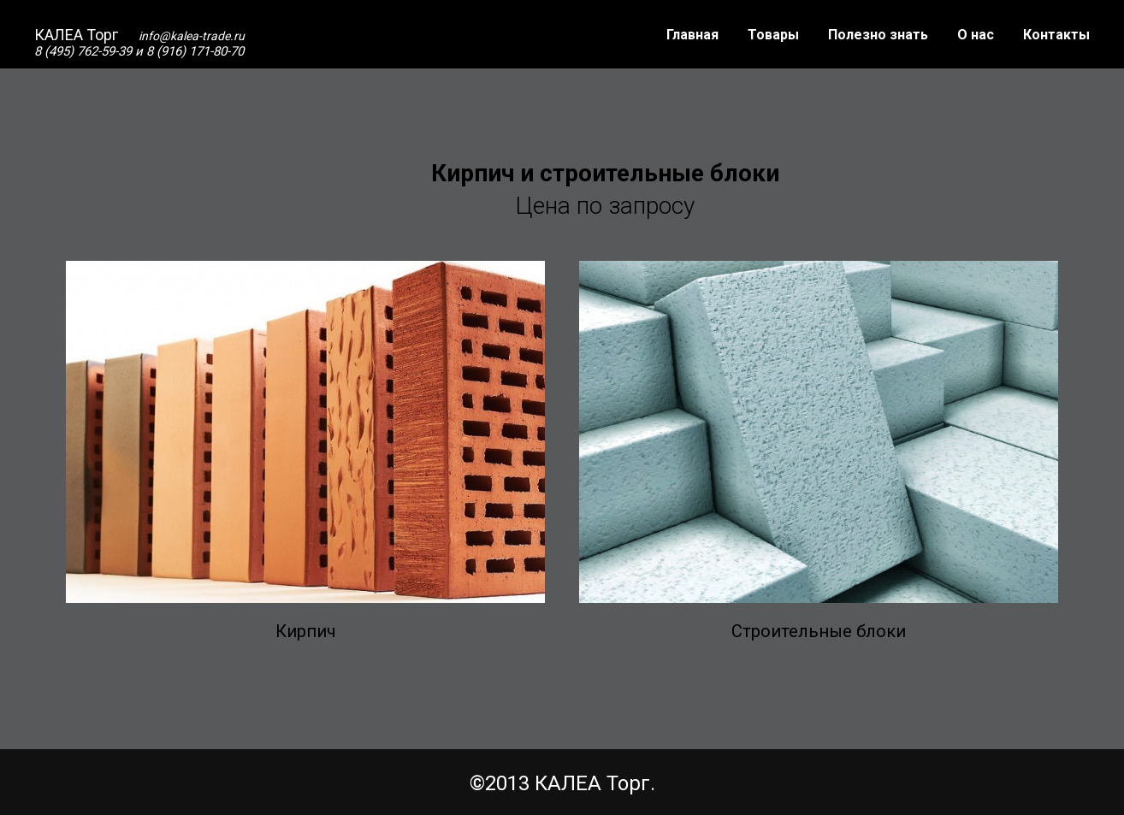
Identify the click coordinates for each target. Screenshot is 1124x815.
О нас (975, 35)
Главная (692, 35)
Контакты (1056, 35)
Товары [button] (773, 35)
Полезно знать (878, 35)
